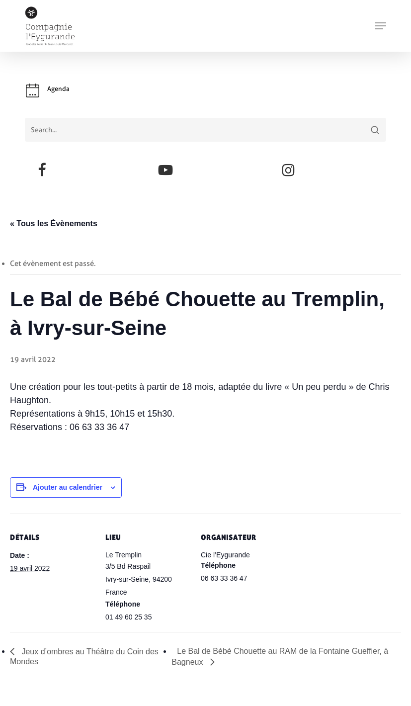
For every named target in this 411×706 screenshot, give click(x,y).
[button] (380, 26)
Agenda (58, 88)
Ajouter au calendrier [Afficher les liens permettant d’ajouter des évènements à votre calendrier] (67, 487)
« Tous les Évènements (53, 223)
